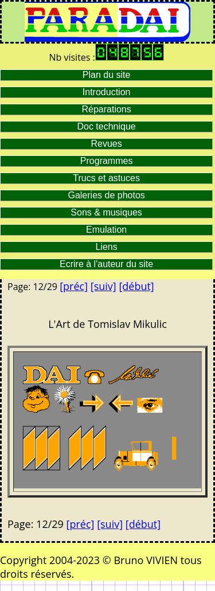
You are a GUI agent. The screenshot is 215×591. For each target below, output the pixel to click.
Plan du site (107, 75)
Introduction (107, 92)
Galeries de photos (106, 195)
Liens (107, 247)
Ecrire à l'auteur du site (106, 264)
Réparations (106, 109)
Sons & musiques (106, 212)
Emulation (106, 229)
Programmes (106, 161)
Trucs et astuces (106, 178)
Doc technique (106, 126)
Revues (106, 143)
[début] (136, 286)
